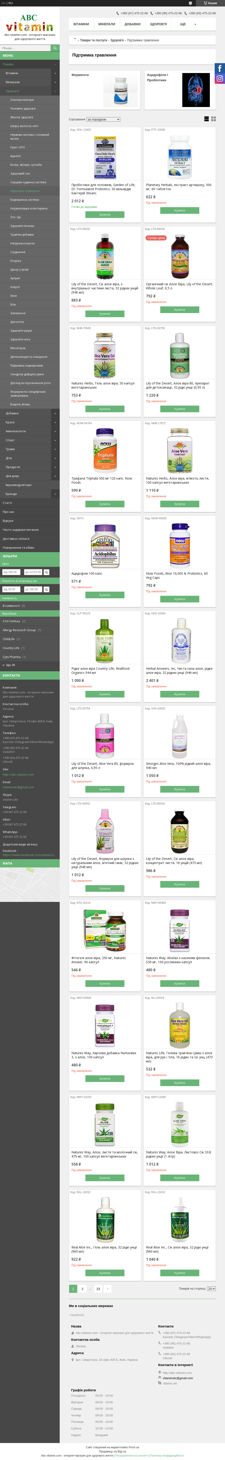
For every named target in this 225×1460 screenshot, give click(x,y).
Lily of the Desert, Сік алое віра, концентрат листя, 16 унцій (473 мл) (174, 861)
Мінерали (13, 82)
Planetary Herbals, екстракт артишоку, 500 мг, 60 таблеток (178, 187)
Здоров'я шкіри (21, 331)
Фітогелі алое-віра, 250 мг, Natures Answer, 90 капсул (98, 960)
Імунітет (15, 156)
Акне (13, 296)
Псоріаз (15, 261)
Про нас (8, 512)
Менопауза (17, 348)
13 (98, 1289)
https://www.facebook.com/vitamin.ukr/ (30, 855)
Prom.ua (134, 1447)
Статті (7, 503)
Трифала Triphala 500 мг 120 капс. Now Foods (101, 480)
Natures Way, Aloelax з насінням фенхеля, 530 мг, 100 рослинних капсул (178, 960)
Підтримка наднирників (26, 365)
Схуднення (17, 252)
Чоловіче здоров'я (23, 108)
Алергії (15, 287)
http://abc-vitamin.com (18, 774)
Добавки (12, 413)
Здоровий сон (20, 173)
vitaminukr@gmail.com (18, 787)
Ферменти (80, 75)
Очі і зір (15, 217)
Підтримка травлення (24, 191)
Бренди (11, 494)
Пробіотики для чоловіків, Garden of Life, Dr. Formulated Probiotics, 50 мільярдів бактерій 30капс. (103, 189)
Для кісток (17, 322)
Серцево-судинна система (28, 182)
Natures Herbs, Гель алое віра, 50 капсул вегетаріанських (103, 385)
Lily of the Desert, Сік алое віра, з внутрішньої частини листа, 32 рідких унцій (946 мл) (104, 288)
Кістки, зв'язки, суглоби (26, 165)
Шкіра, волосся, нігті (24, 126)
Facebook (77, 1315)
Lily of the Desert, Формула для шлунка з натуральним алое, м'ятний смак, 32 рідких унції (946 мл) (104, 863)
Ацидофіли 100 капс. (87, 573)
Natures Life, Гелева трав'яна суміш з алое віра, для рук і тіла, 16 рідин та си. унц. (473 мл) (179, 1057)
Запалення (17, 313)
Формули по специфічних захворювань (28, 394)
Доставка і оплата (16, 539)
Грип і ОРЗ (17, 147)
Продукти (13, 467)
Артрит (15, 278)
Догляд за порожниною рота (30, 383)
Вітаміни (12, 73)
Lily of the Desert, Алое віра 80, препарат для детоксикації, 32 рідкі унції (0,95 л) (178, 385)
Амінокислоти (16, 431)
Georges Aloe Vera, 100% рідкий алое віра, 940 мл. (178, 766)
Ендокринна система (24, 200)
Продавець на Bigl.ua (112, 1451)
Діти (9, 458)
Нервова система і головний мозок (29, 137)
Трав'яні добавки (22, 235)
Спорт (10, 440)
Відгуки (8, 521)
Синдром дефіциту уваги (27, 374)
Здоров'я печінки (22, 226)
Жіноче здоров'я (21, 117)
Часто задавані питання (21, 530)
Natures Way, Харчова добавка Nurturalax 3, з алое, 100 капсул (103, 1055)
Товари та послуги (93, 40)
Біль (13, 304)
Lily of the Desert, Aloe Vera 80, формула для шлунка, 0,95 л (102, 766)
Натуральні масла (22, 243)
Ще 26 (10, 665)
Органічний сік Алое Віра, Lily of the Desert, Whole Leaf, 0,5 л (179, 286)
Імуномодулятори (18, 485)
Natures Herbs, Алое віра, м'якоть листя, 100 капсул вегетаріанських (177, 480)
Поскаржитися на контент (131, 1455)
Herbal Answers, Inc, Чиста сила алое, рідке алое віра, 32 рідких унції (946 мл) (179, 670)
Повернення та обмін (18, 547)
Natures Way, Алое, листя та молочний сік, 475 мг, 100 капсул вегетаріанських (104, 1154)
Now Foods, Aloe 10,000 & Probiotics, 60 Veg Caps (177, 575)
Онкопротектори (22, 100)
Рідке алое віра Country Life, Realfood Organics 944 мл (100, 670)
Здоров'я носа (20, 339)
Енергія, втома (20, 404)
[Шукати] (55, 48)
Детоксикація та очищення (28, 357)
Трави (10, 449)
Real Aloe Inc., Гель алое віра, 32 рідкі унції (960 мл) (104, 1249)
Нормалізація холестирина (29, 208)
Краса (10, 422)
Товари (8, 64)
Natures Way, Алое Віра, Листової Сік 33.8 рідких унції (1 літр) (178, 1154)
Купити (105, 214)
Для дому (12, 476)
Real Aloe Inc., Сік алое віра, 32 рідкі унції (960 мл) (177, 1249)
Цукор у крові (19, 269)
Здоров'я (12, 91)
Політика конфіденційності (167, 1455)
